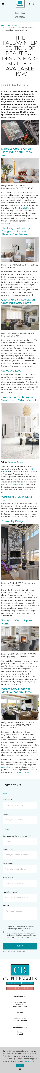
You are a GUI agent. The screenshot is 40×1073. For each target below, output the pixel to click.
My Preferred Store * (10, 892)
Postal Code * (7, 878)
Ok (20, 1065)
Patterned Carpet (15, 462)
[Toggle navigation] (3, 4)
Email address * (8, 863)
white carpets (19, 484)
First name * (7, 800)
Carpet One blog (23, 772)
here (3, 767)
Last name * (7, 814)
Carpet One (5, 25)
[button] (30, 4)
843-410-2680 (20, 17)
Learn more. (29, 1061)
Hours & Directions (20, 1006)
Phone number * (9, 849)
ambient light (22, 208)
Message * (6, 905)
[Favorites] (34, 4)
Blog (15, 25)
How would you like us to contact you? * (17, 836)
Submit (20, 946)
